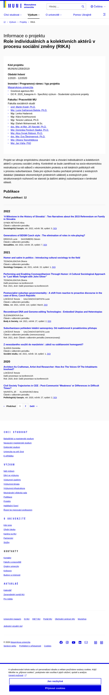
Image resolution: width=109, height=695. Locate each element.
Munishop (82, 619)
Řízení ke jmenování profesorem (18, 510)
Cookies (47, 646)
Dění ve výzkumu (11, 475)
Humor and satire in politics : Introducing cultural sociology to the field (42, 257)
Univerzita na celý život (14, 451)
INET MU (36, 619)
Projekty (7, 501)
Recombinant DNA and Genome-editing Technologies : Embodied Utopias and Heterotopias (53, 312)
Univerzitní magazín (12, 619)
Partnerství (8, 538)
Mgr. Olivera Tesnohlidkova (24, 140)
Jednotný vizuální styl (13, 626)
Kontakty (7, 558)
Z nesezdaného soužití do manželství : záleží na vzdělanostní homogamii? (43, 344)
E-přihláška (8, 456)
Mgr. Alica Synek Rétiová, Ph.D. (27, 133)
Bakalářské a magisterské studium (19, 439)
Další (33, 406)
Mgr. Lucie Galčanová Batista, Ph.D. (29, 110)
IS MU (27, 619)
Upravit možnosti (18, 677)
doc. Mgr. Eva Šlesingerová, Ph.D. (28, 136)
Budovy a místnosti (12, 575)
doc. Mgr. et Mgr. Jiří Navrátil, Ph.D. (29, 127)
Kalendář (7, 590)
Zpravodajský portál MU (14, 594)
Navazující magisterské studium (18, 443)
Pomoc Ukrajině (82, 14)
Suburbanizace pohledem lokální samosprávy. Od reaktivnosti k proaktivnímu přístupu (50, 328)
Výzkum (9, 464)
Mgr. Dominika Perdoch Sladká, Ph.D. (30, 130)
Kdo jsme (8, 525)
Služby (7, 542)
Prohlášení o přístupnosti (30, 646)
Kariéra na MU (10, 534)
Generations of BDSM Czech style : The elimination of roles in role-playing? (44, 235)
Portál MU (47, 619)
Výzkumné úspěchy (12, 480)
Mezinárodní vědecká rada (15, 493)
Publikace (8, 497)
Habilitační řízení (11, 506)
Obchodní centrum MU (65, 619)
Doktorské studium (12, 447)
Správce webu (10, 646)
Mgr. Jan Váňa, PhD (21, 143)
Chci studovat (16, 432)
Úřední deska (9, 529)
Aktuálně (11, 583)
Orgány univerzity (11, 566)
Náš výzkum (9, 471)
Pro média (8, 599)
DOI (55, 228)
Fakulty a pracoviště (12, 562)
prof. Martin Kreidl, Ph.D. (23, 107)
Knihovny (8, 571)
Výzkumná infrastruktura (14, 488)
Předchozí (10, 406)
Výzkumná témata (11, 484)
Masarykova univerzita (20, 87)
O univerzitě (15, 518)
